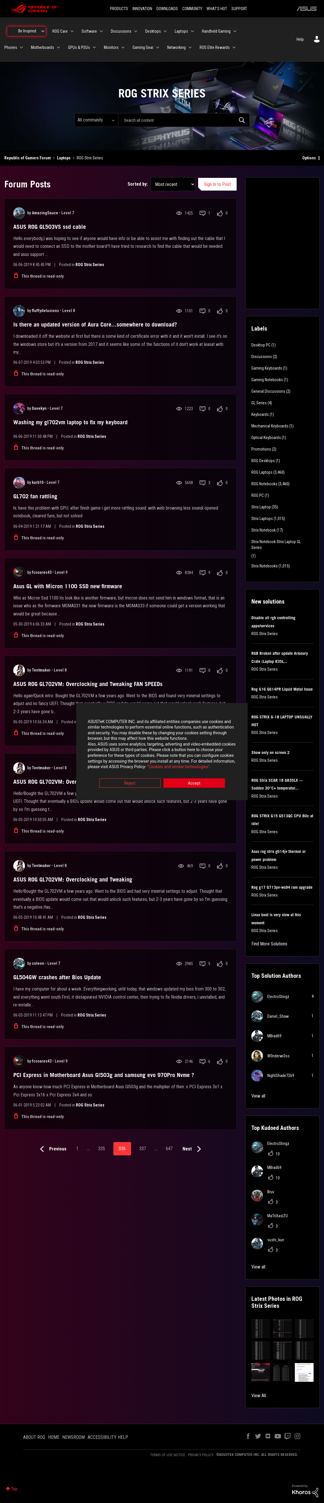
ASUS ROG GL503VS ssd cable (49, 226)
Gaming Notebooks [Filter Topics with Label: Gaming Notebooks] (267, 379)
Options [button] (309, 158)
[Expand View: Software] (101, 31)
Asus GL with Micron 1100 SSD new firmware (67, 586)
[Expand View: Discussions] (136, 31)
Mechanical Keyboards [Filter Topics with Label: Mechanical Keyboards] (269, 426)
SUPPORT (239, 8)
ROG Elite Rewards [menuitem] (215, 47)
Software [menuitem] (89, 31)
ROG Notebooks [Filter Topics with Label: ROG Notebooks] (264, 484)
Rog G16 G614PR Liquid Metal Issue (282, 689)
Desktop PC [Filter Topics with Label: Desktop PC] (260, 345)
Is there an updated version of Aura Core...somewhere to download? (95, 324)
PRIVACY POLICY (200, 1455)
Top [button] (14, 1489)
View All (258, 1395)
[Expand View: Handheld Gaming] (235, 31)
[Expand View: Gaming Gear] (158, 47)
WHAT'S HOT (217, 8)
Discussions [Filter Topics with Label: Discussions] (261, 356)
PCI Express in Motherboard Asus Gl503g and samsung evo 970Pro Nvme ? (103, 1075)
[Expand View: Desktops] (165, 31)
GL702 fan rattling (35, 496)
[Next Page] (193, 1149)
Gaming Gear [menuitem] (142, 47)
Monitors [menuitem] (111, 47)
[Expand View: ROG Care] (72, 31)
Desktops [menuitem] (153, 31)
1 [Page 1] (77, 1148)
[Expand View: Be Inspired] (43, 31)
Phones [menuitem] (10, 47)
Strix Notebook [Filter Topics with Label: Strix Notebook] (263, 530)
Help (300, 39)
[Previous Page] (51, 1149)
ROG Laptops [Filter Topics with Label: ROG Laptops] (262, 472)
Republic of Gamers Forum (27, 158)
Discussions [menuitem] (121, 31)
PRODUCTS (119, 8)
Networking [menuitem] (176, 47)
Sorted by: (138, 184)
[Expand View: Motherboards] (58, 47)
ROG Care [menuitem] (60, 31)
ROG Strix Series (90, 264)
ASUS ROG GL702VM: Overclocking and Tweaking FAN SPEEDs (88, 684)
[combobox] (184, 120)
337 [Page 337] (142, 1148)
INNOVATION (142, 8)
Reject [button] (130, 783)
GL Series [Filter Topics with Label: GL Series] (259, 403)
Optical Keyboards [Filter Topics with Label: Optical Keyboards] (266, 437)
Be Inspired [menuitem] (27, 31)
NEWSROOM (73, 1437)
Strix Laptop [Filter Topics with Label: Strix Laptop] (261, 507)
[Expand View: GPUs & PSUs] (94, 47)
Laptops (64, 158)
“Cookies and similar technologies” (124, 767)
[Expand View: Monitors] (123, 47)
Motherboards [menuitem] (42, 47)
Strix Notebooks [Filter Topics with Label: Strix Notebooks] (264, 566)
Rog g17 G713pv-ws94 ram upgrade (281, 887)
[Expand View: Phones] (21, 47)
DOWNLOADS (167, 8)
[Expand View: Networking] (190, 47)
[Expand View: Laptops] (192, 31)
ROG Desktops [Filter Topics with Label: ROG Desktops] (263, 460)
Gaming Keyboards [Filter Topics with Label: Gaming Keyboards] (266, 368)
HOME (53, 1437)
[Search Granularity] (96, 120)
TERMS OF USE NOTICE (167, 1455)
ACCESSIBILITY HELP (108, 1437)
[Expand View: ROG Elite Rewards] (234, 47)
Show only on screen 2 (270, 752)
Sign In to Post (217, 184)
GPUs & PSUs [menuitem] (79, 47)
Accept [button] (194, 783)
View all (258, 1096)
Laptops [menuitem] (181, 31)
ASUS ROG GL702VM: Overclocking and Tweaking (72, 879)
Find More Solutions (269, 944)
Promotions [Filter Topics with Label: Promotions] (261, 449)
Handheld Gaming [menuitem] (216, 31)
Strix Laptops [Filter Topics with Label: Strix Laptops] (262, 518)
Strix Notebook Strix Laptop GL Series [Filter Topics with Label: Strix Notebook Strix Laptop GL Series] (276, 544)
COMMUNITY (192, 8)
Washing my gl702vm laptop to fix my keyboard (70, 422)
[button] (260, 1328)
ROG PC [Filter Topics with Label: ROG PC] (257, 495)
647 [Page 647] (169, 1148)
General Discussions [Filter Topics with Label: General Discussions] (268, 391)
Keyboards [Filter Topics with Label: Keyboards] (260, 414)
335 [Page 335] (101, 1148)
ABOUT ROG (34, 1437)
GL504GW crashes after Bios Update (57, 977)
